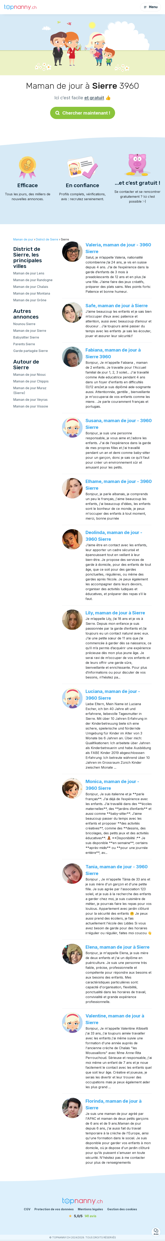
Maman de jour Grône (29, 300)
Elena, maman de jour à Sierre (118, 947)
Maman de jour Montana (31, 293)
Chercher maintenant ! (82, 113)
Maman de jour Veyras (30, 400)
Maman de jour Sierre (29, 331)
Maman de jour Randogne (33, 280)
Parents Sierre (24, 344)
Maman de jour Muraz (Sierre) (29, 390)
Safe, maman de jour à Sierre (117, 305)
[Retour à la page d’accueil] (20, 7)
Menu (150, 7)
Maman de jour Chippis (30, 381)
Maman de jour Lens (28, 273)
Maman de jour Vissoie (30, 406)
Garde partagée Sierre (30, 351)
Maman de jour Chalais (30, 287)
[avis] (82, 1216)
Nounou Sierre (24, 324)
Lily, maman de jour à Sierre (115, 612)
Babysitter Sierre (26, 337)
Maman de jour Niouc (29, 375)
